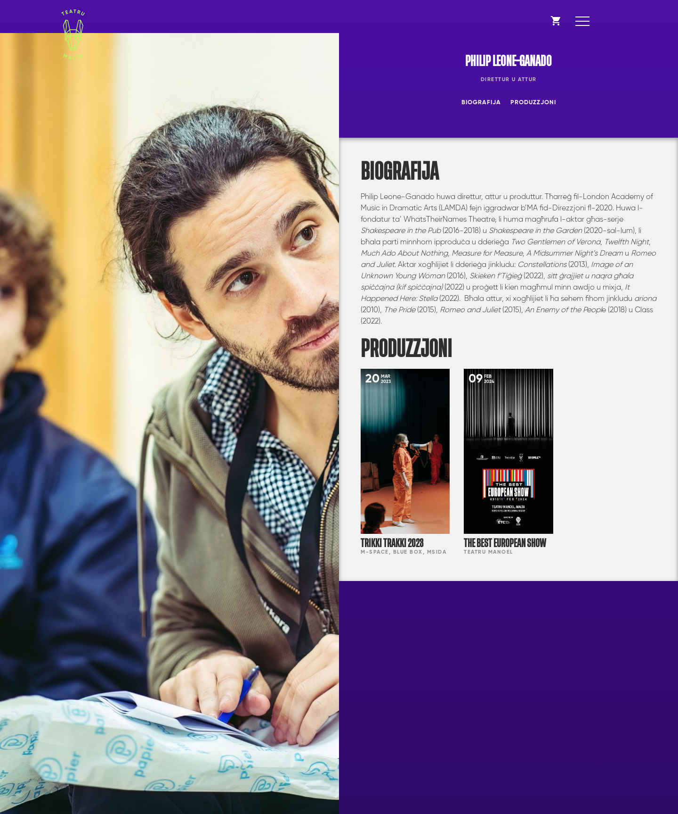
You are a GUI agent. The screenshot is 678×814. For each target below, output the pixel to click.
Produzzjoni (533, 103)
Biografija (481, 103)
